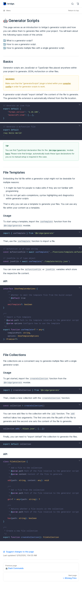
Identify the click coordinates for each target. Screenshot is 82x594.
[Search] (72, 3)
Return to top (73, 11)
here (7, 153)
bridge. (9, 3)
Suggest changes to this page (18, 552)
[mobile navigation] (78, 4)
